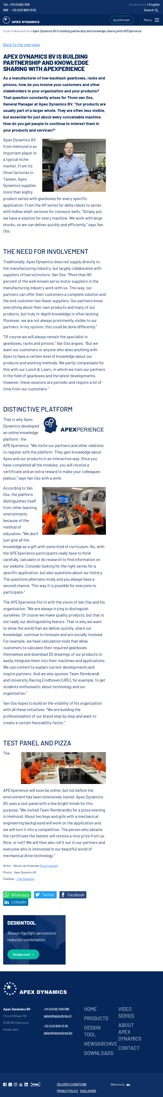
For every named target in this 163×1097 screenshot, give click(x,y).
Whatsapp (16, 894)
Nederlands (137, 4)
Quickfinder (121, 20)
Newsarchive (22, 31)
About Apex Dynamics (129, 1032)
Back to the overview (21, 44)
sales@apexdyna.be (58, 1033)
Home (7, 31)
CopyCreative (49, 865)
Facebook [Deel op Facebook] (72, 894)
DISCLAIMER (88, 1091)
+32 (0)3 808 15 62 (23, 10)
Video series (126, 1012)
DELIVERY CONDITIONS (71, 1084)
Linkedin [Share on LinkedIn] (15, 902)
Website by (118, 1084)
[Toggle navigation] (152, 20)
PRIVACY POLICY (67, 1091)
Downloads (98, 1053)
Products (96, 1018)
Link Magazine (25, 879)
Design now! (23, 955)
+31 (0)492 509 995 (56, 1009)
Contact (129, 1048)
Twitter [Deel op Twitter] (45, 894)
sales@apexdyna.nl (58, 1016)
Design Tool (92, 1031)
